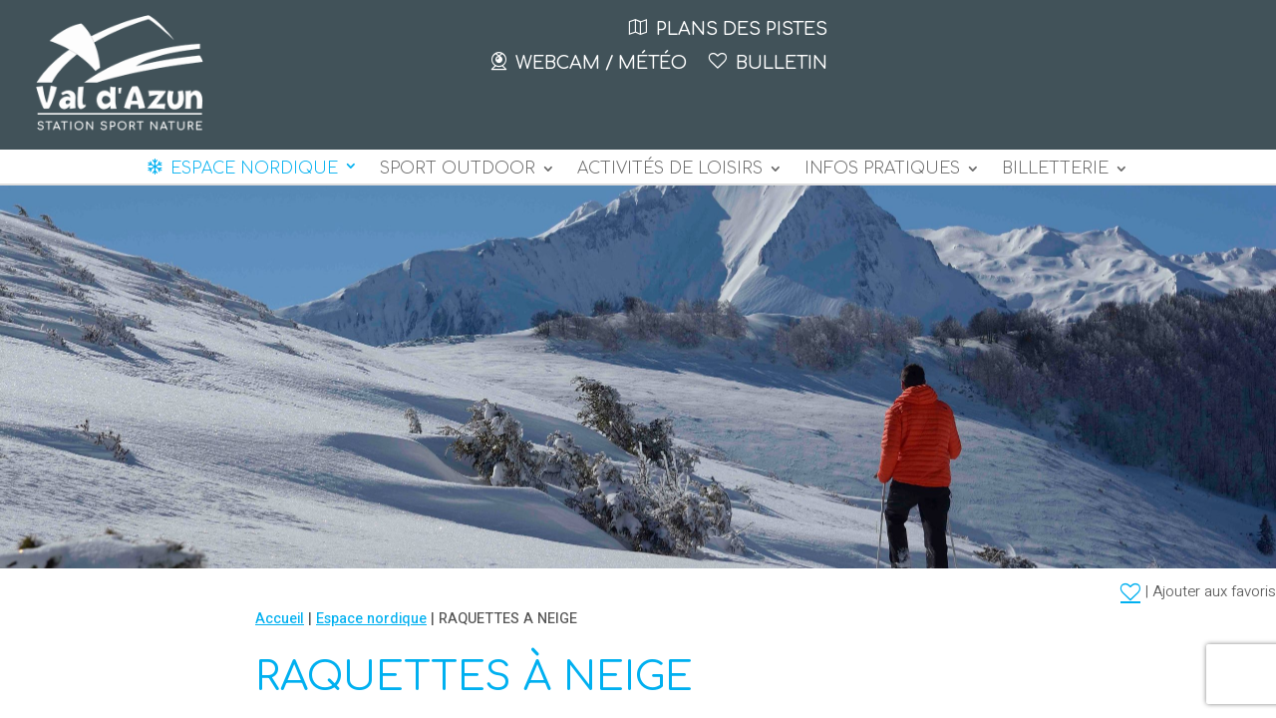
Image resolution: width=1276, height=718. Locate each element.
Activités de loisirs (670, 170)
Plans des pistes (741, 29)
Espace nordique (254, 169)
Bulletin (781, 63)
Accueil (279, 618)
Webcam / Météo (601, 63)
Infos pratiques (882, 170)
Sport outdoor (457, 170)
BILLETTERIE (1055, 170)
